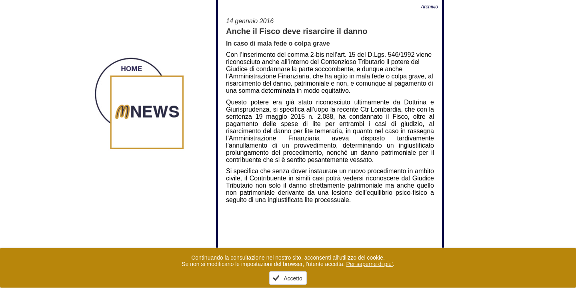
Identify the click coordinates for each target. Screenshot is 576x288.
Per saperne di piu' (369, 264)
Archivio (429, 7)
